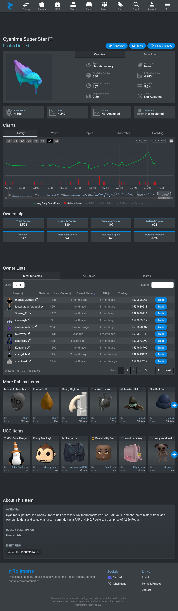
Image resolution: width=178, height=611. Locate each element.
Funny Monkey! (42, 438)
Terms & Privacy (151, 583)
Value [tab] (54, 133)
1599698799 (142, 347)
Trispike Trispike (101, 389)
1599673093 (142, 340)
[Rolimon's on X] (120, 584)
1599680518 (142, 306)
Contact (146, 589)
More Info (150, 54)
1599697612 (142, 361)
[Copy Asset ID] (23, 552)
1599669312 (142, 320)
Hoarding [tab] (157, 133)
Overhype (20, 334)
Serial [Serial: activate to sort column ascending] (62, 293)
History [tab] (20, 133)
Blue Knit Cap (157, 389)
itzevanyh (20, 320)
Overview (99, 54)
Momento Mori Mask (16, 389)
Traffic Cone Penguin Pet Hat (21, 438)
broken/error (69, 438)
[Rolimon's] (11, 6)
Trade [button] (162, 299)
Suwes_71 (21, 313)
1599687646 (142, 334)
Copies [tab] (89, 133)
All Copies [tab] (89, 276)
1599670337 (142, 327)
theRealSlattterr (24, 299)
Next (168, 370)
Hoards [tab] (146, 276)
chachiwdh (21, 361)
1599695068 (142, 299)
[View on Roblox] (50, 39)
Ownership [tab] (123, 133)
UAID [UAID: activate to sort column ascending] (139, 293)
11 (159, 370)
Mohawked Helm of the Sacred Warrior (143, 389)
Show (14, 285)
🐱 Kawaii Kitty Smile (103, 438)
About (145, 577)
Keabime (20, 347)
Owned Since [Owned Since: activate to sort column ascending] (113, 293)
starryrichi (21, 354)
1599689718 (142, 313)
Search (157, 285)
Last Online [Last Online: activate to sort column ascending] (85, 293)
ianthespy (20, 340)
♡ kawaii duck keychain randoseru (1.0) (143, 438)
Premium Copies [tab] (31, 276)
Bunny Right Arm (72, 389)
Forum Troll (40, 389)
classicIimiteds (24, 327)
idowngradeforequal (27, 306)
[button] (117, 46)
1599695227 (142, 354)
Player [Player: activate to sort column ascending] (20, 293)
